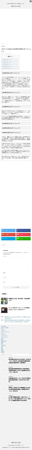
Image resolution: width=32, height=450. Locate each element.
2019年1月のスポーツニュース (10, 59)
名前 (4, 272)
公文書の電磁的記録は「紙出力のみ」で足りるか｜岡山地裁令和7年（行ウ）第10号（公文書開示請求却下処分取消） (20, 398)
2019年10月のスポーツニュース (10, 66)
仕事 (2, 338)
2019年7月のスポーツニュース (10, 61)
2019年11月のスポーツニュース (10, 68)
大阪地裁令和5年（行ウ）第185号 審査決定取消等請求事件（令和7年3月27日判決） (19, 380)
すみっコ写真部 (4, 327)
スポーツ (4, 244)
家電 (2, 342)
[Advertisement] (16, 26)
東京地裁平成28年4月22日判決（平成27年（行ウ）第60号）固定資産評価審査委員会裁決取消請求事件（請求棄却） (20, 361)
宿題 (2, 344)
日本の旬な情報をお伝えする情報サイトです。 (16, 445)
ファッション (4, 337)
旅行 (2, 346)
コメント (5, 256)
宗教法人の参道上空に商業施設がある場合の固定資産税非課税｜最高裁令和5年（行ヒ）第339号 (19, 389)
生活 (2, 348)
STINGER (3, 326)
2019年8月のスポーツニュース (10, 63)
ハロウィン (3, 334)
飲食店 (2, 350)
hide (11, 56)
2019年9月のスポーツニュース (10, 64)
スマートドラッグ (5, 331)
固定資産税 (3, 341)
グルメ (2, 329)
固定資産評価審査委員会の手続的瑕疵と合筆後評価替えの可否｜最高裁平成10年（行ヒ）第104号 (19, 370)
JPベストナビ (16, 6)
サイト (4, 282)
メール (4, 277)
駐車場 (2, 352)
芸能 (2, 349)
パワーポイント (4, 335)
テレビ (2, 333)
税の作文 (4, 345)
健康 (2, 339)
